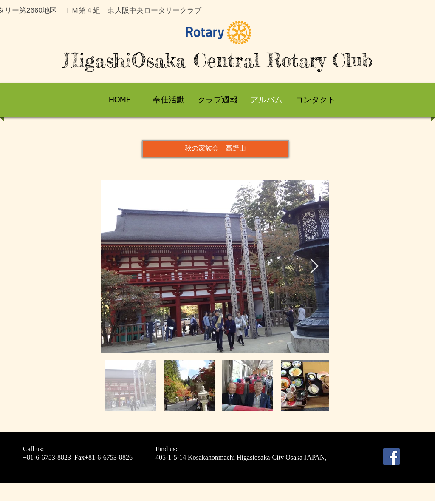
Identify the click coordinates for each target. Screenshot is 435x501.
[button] (215, 148)
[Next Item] (314, 266)
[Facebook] (391, 456)
